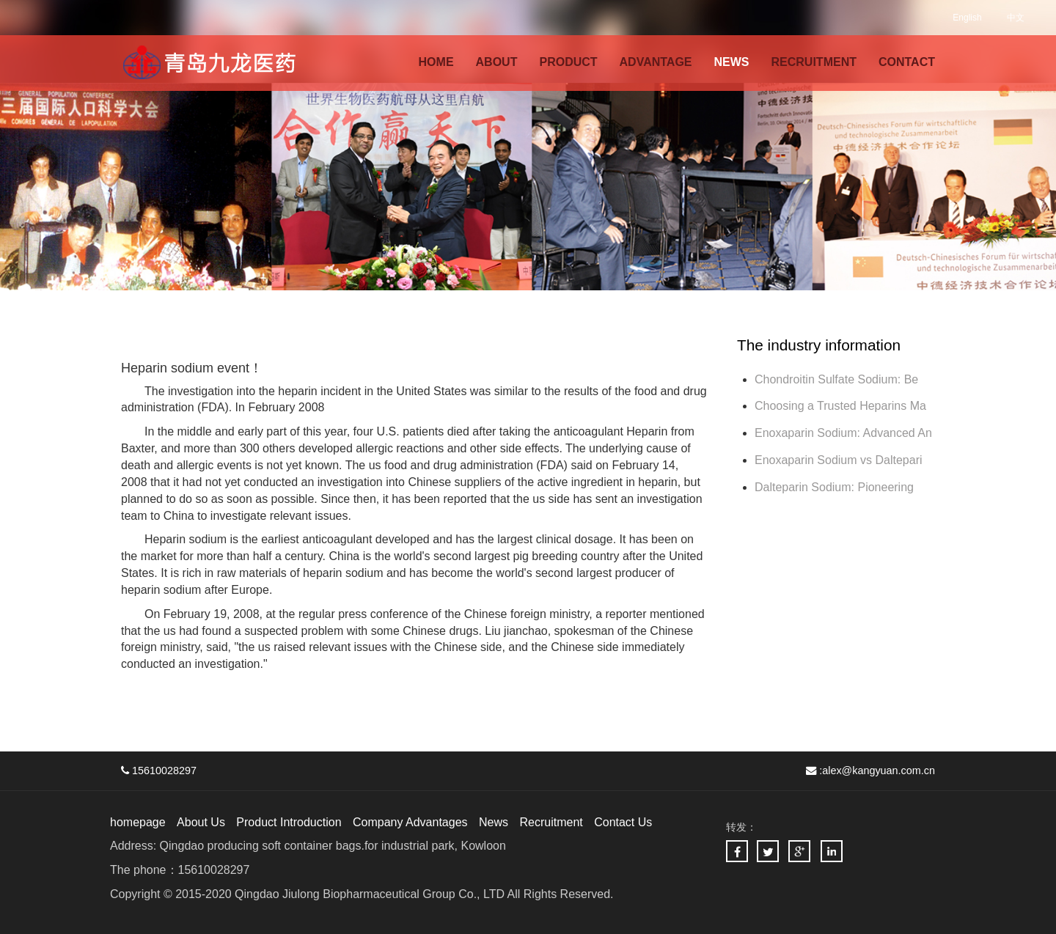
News (493, 822)
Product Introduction (288, 822)
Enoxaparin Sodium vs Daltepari (839, 460)
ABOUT (497, 62)
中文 (1015, 17)
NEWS (731, 62)
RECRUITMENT (814, 62)
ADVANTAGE (656, 62)
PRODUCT (568, 62)
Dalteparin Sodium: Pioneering (836, 487)
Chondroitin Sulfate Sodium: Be (836, 379)
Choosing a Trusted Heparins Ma (840, 406)
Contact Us (623, 822)
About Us (201, 822)
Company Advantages (410, 822)
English (967, 17)
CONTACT (907, 62)
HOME (436, 62)
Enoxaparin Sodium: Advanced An (843, 433)
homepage (138, 822)
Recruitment (550, 822)
